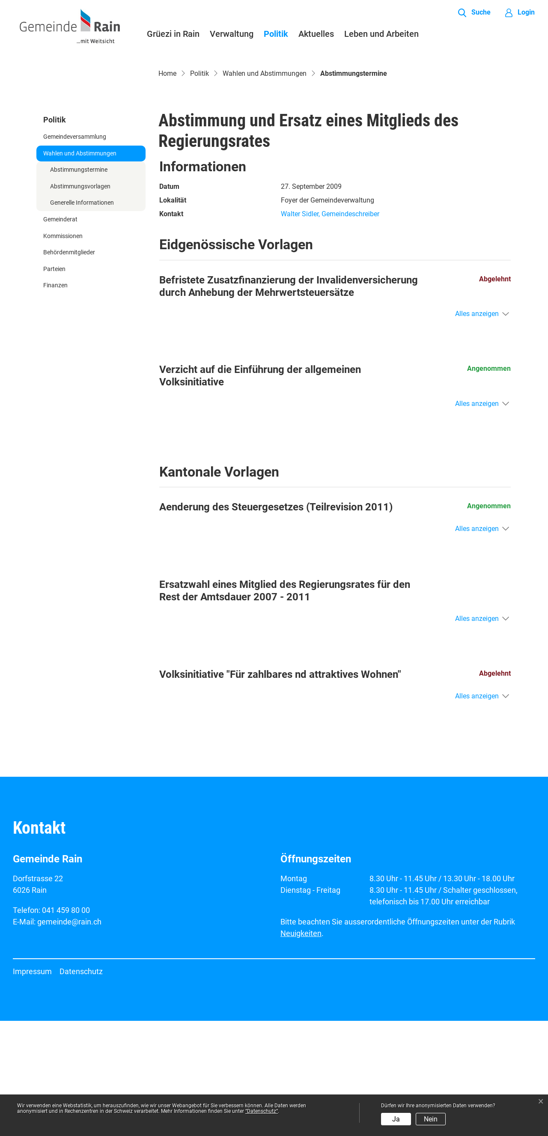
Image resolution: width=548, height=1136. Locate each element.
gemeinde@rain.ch (69, 1036)
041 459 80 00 (66, 1025)
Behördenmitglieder (69, 368)
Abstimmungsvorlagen (80, 301)
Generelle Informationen (82, 318)
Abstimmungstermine (78, 288)
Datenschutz (81, 1086)
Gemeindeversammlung (74, 252)
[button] (474, 13)
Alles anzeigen (477, 429)
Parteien (54, 384)
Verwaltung (231, 34)
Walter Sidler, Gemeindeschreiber (330, 329)
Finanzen (55, 401)
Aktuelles (316, 34)
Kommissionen (63, 351)
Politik (276, 34)
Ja (396, 1119)
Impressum (32, 1086)
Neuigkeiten (301, 1048)
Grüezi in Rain (173, 34)
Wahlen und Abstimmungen (79, 268)
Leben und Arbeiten (381, 34)
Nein (431, 1119)
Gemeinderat (60, 334)
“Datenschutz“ (261, 1111)
